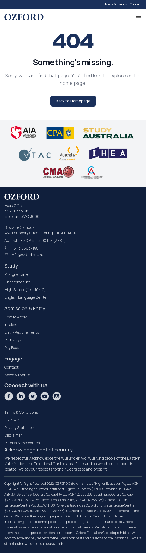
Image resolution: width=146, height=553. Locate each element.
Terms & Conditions (21, 412)
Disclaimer (13, 435)
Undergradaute (17, 282)
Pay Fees (11, 347)
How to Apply (15, 317)
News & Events (116, 4)
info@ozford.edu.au (27, 254)
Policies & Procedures (22, 442)
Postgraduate (16, 274)
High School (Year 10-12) (25, 289)
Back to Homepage (73, 100)
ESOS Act (12, 419)
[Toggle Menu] (138, 16)
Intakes (10, 324)
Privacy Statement (20, 427)
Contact (136, 4)
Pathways (12, 339)
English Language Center (26, 297)
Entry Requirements (21, 332)
